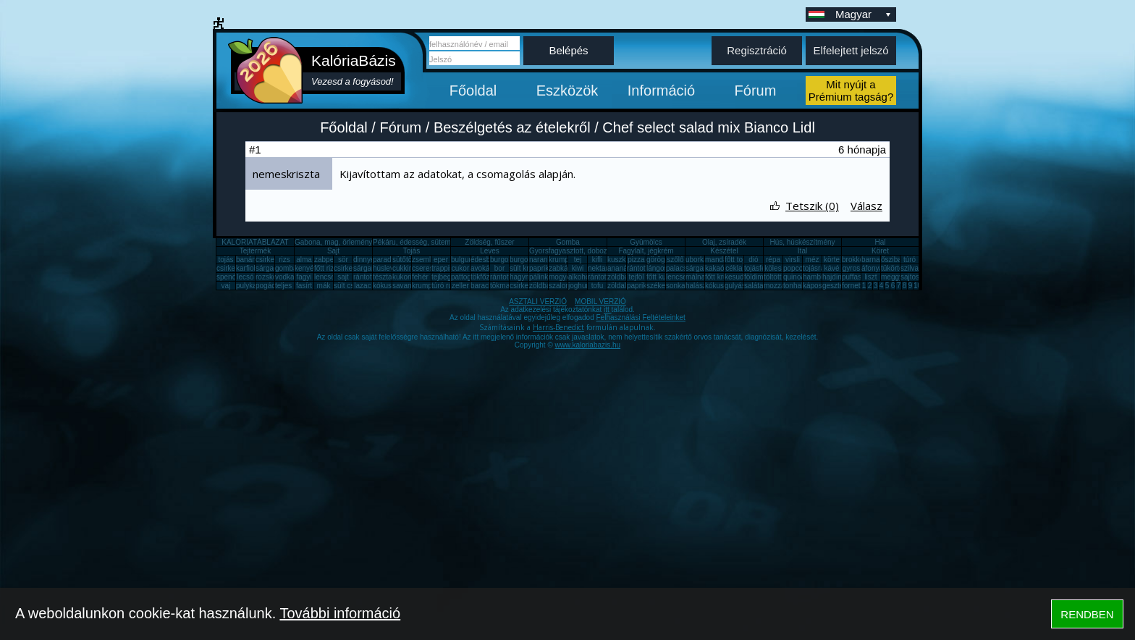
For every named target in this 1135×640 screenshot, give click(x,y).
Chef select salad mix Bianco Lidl (708, 127)
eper (441, 260)
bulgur (461, 260)
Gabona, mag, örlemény (333, 242)
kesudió (737, 277)
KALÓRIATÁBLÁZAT (254, 242)
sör (343, 260)
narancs (542, 260)
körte (832, 260)
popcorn (796, 268)
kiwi (578, 268)
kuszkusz (622, 260)
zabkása (562, 268)
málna (695, 277)
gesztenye (839, 286)
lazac (362, 286)
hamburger (820, 277)
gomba (286, 268)
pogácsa (269, 286)
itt (608, 309)
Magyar (864, 14)
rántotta (502, 277)
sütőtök (403, 260)
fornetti (853, 286)
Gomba (568, 242)
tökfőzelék (487, 277)
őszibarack (898, 260)
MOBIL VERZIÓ (600, 302)
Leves (489, 251)
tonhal (793, 286)
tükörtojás (896, 268)
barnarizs (876, 260)
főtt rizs (325, 268)
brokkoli (854, 260)
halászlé (698, 286)
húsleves (387, 268)
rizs (284, 260)
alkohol (579, 277)
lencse (324, 277)
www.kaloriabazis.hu (588, 345)
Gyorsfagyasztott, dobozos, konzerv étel (593, 251)
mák (324, 286)
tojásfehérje (763, 268)
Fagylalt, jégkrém (645, 251)
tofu (597, 286)
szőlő (675, 260)
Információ (661, 90)
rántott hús (644, 268)
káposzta (817, 286)
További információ (339, 613)
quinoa (794, 277)
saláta (754, 286)
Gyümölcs (646, 242)
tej (578, 260)
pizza (636, 260)
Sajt (333, 251)
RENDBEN (1086, 614)
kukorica (405, 277)
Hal (879, 242)
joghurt (579, 286)
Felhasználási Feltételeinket (640, 317)
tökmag (502, 286)
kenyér (305, 268)
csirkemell (271, 260)
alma (304, 260)
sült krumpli (528, 268)
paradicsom (391, 260)
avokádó (484, 268)
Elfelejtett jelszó (850, 50)
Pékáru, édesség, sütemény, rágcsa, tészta (442, 242)
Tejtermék (255, 251)
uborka (696, 260)
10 (917, 286)
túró (909, 260)
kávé (831, 268)
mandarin (720, 260)
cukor (460, 268)
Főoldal (473, 90)
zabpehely (330, 260)
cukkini (403, 268)
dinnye (363, 260)
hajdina (833, 277)
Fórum (756, 90)
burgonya (505, 260)
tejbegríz (445, 277)
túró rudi (444, 286)
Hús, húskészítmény (802, 242)
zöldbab (620, 277)
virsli (792, 260)
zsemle (423, 260)
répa (773, 260)
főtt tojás (738, 260)
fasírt (304, 286)
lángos (656, 268)
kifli (597, 260)
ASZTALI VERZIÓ (538, 302)
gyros (851, 268)
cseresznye (430, 268)
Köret (880, 251)
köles (772, 268)
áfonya (872, 268)
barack (481, 286)
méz (812, 260)
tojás (225, 260)
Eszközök (567, 90)
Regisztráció (757, 50)
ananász (621, 268)
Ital (802, 251)
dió (753, 260)
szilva (909, 268)
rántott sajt (605, 277)
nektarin (601, 268)
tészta (382, 277)
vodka (285, 277)
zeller (460, 286)
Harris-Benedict (558, 327)
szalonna (563, 286)
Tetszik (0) (812, 205)
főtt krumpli (723, 277)
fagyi (303, 277)
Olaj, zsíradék (724, 242)
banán (246, 260)
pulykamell (253, 286)
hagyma (523, 277)
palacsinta (682, 268)
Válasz (866, 205)
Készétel (724, 251)
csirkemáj (349, 268)
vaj (226, 286)
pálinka (540, 277)
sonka (675, 286)
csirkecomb (234, 268)
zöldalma (621, 286)
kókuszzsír (390, 286)
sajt (343, 277)
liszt (870, 277)
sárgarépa (369, 268)
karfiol (246, 268)
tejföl (636, 277)
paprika (541, 268)
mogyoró (563, 277)
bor (499, 268)
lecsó (245, 277)
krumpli (560, 260)
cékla (733, 268)
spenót (227, 277)
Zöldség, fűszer (489, 242)
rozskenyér (273, 277)
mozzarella (781, 286)
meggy (892, 277)
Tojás (411, 251)
